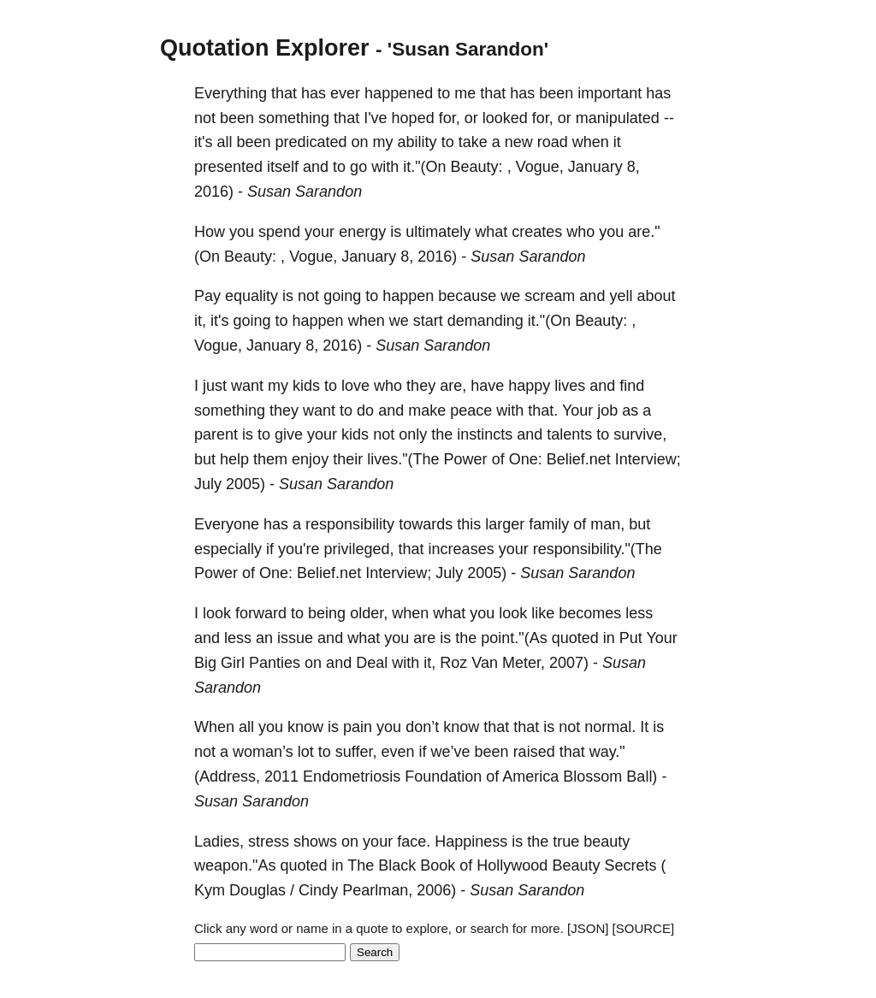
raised (534, 751)
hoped (413, 118)
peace (471, 410)
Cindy (318, 890)
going (342, 295)
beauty (606, 841)
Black (397, 865)
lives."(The (403, 459)
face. (413, 841)
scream (549, 295)
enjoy (310, 459)
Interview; (648, 459)
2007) (569, 662)
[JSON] (587, 928)
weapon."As (234, 865)
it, (200, 320)
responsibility (349, 524)
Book (437, 865)
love (355, 385)
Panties (274, 662)
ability (417, 142)
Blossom (592, 776)
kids (306, 385)
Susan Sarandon (304, 191)
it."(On (424, 166)
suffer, (356, 751)
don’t (422, 726)
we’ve (451, 751)
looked (505, 118)
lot (306, 751)
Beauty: (477, 166)
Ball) (641, 776)
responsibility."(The (597, 549)
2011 (281, 776)
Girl (233, 662)
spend (279, 231)
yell (620, 295)
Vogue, (540, 166)
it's (203, 142)
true (566, 841)
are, (453, 385)
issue (295, 638)
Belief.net (579, 459)
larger (504, 524)
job (607, 410)
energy (362, 231)
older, (369, 613)
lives (569, 385)
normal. (610, 726)
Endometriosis (351, 776)
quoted (575, 638)
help (234, 459)
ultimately (438, 231)
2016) (214, 191)
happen (408, 295)
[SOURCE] (644, 928)
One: (525, 459)
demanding (485, 320)
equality (251, 295)
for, (449, 118)
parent (216, 434)
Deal (372, 662)
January (595, 166)
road (552, 142)
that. (543, 410)
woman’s (263, 751)
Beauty (576, 865)
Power (466, 459)
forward (261, 613)
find (631, 385)
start (428, 320)
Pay (207, 295)
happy (529, 385)
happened (398, 93)
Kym (209, 890)
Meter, (523, 662)
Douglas (257, 890)
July (208, 484)
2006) (436, 890)
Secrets (630, 865)
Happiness (471, 841)
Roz (453, 662)
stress (268, 841)
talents (569, 434)
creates (537, 231)
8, (633, 166)
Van (484, 662)
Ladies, (219, 841)
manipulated (618, 118)
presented (228, 166)
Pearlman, (377, 890)
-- (669, 118)
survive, (639, 434)
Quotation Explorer (265, 48)
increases (461, 549)
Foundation (443, 776)
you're (298, 549)
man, (607, 524)
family (549, 524)
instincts (484, 434)
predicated (311, 142)
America (530, 776)
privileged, (359, 549)
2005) (245, 484)
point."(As (514, 638)
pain (357, 726)
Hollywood (512, 865)
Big (205, 662)
